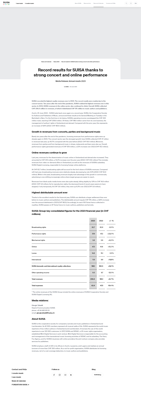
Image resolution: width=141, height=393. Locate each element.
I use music (19, 3)
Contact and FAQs (110, 3)
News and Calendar (99, 3)
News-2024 (56, 62)
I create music (29, 3)
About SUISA (78, 3)
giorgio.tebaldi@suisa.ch (45, 313)
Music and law (87, 3)
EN (136, 3)
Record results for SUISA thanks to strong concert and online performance (81, 62)
